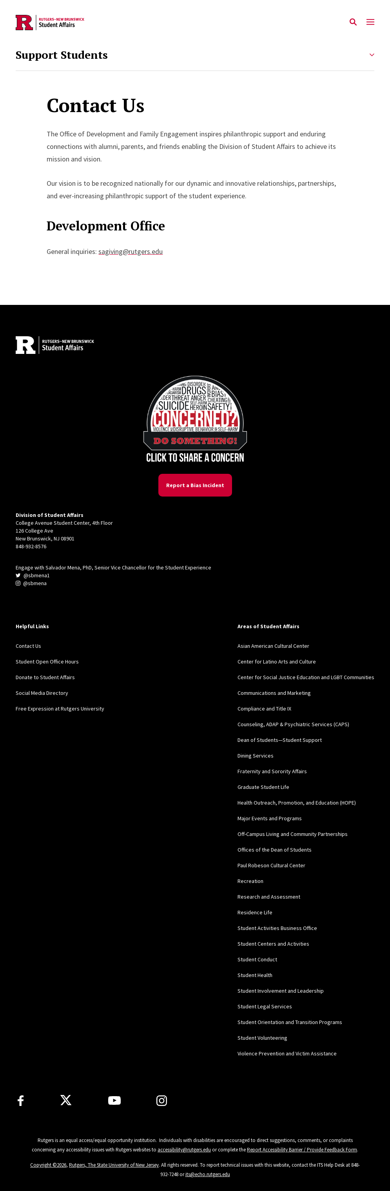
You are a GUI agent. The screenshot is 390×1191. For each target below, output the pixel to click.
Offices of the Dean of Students (275, 849)
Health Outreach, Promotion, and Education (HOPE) (297, 802)
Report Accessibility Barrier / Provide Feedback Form (302, 1149)
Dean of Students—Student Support (280, 739)
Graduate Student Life (263, 786)
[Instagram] (161, 1100)
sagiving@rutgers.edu (130, 251)
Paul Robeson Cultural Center (271, 865)
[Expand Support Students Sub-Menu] (372, 55)
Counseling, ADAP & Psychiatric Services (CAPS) (293, 724)
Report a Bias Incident (195, 485)
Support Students (62, 55)
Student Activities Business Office (277, 928)
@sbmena (31, 583)
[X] (66, 1100)
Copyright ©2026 (48, 1165)
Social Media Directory (42, 692)
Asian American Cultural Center (273, 645)
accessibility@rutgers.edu (184, 1149)
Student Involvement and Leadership (281, 990)
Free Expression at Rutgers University (60, 708)
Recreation (250, 881)
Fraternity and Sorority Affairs (272, 771)
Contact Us (28, 645)
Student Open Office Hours (47, 661)
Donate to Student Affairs (45, 677)
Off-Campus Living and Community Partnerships (293, 834)
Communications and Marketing (274, 692)
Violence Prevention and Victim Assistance (287, 1053)
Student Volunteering (262, 1037)
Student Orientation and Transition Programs (290, 1022)
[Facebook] (21, 1100)
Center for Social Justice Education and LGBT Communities (306, 677)
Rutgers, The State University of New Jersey (114, 1165)
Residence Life (255, 912)
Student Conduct (257, 959)
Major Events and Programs (270, 818)
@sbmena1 (33, 575)
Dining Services (256, 755)
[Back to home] (67, 346)
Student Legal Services (265, 1006)
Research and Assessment (269, 896)
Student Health (255, 975)
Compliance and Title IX (264, 708)
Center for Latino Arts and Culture (277, 661)
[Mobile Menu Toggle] (370, 22)
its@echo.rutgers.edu (207, 1174)
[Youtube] (114, 1100)
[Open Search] (353, 22)
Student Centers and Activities (273, 943)
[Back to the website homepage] (50, 22)
